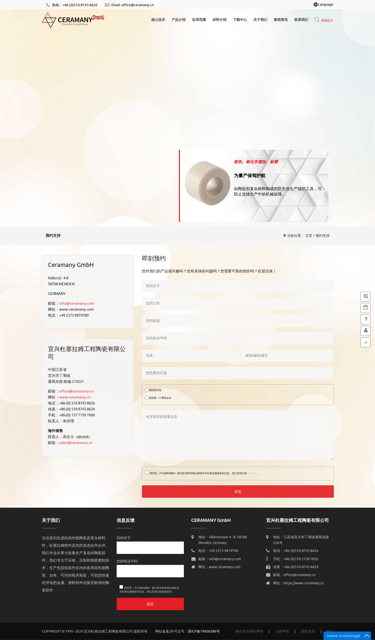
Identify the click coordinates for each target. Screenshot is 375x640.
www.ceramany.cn (72, 397)
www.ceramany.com (224, 567)
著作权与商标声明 (249, 631)
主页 (308, 236)
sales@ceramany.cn (73, 443)
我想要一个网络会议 (160, 397)
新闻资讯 (281, 20)
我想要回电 (155, 390)
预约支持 (323, 236)
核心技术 (158, 20)
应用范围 (199, 20)
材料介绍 (219, 20)
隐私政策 (254, 473)
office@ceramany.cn (138, 5)
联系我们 (301, 20)
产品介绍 (179, 20)
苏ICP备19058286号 (204, 631)
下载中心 (240, 20)
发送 (240, 492)
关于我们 (260, 20)
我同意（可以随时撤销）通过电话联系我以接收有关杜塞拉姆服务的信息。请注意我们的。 (204, 472)
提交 (150, 604)
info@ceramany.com (74, 303)
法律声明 (282, 631)
